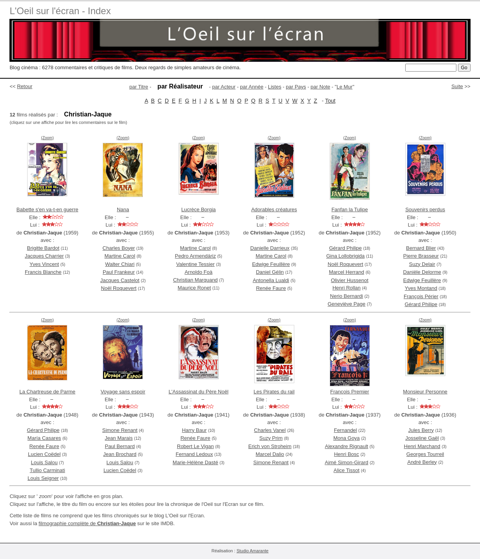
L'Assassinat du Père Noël (199, 392)
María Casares (44, 438)
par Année (251, 87)
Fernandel (345, 430)
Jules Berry (421, 430)
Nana (123, 209)
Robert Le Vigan (195, 446)
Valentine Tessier (195, 264)
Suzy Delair (422, 264)
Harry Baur (194, 430)
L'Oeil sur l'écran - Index (60, 11)
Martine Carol (120, 256)
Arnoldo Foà (198, 272)
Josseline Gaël (422, 438)
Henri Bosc (346, 454)
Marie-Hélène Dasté (195, 462)
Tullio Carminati (47, 470)
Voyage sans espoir (123, 392)
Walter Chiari (120, 264)
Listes (274, 87)
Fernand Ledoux (194, 454)
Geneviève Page (347, 304)
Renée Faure (271, 288)
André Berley (422, 462)
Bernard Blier (421, 248)
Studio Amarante (252, 550)
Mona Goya (346, 438)
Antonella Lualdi (271, 280)
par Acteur (223, 87)
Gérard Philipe (345, 248)
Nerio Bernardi (346, 296)
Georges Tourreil (425, 454)
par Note (320, 87)
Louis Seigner (43, 478)
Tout (330, 101)
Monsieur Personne (425, 392)
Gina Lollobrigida (345, 256)
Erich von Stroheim (270, 446)
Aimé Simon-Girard (346, 462)
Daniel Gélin (270, 272)
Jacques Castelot (120, 280)
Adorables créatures (274, 209)
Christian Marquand (195, 280)
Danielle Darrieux (270, 248)
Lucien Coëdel (44, 454)
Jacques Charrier (44, 256)
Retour (24, 86)
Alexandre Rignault (346, 446)
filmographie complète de (87, 523)
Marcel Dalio (270, 454)
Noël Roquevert (119, 288)
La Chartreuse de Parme (47, 392)
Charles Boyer (119, 248)
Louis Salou (44, 462)
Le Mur (344, 87)
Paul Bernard (120, 446)
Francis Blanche (43, 272)
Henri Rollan (346, 288)
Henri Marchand (422, 446)
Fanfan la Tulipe (349, 209)
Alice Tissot (347, 470)
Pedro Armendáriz (195, 256)
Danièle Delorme (422, 272)
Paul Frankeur (119, 272)
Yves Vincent (44, 264)
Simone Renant (120, 430)
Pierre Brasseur (421, 256)
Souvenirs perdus (425, 209)
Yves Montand (421, 288)
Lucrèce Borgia (198, 209)
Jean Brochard (120, 454)
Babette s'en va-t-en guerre (47, 209)
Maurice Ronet (194, 288)
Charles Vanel (270, 430)
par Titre (138, 87)
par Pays (296, 87)
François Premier (349, 392)
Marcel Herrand (346, 272)
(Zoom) (47, 138)
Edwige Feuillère (271, 264)
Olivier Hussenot (349, 280)
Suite (457, 86)
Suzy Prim (270, 438)
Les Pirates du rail (274, 392)
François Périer (421, 296)
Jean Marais (119, 438)
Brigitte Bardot (43, 248)
